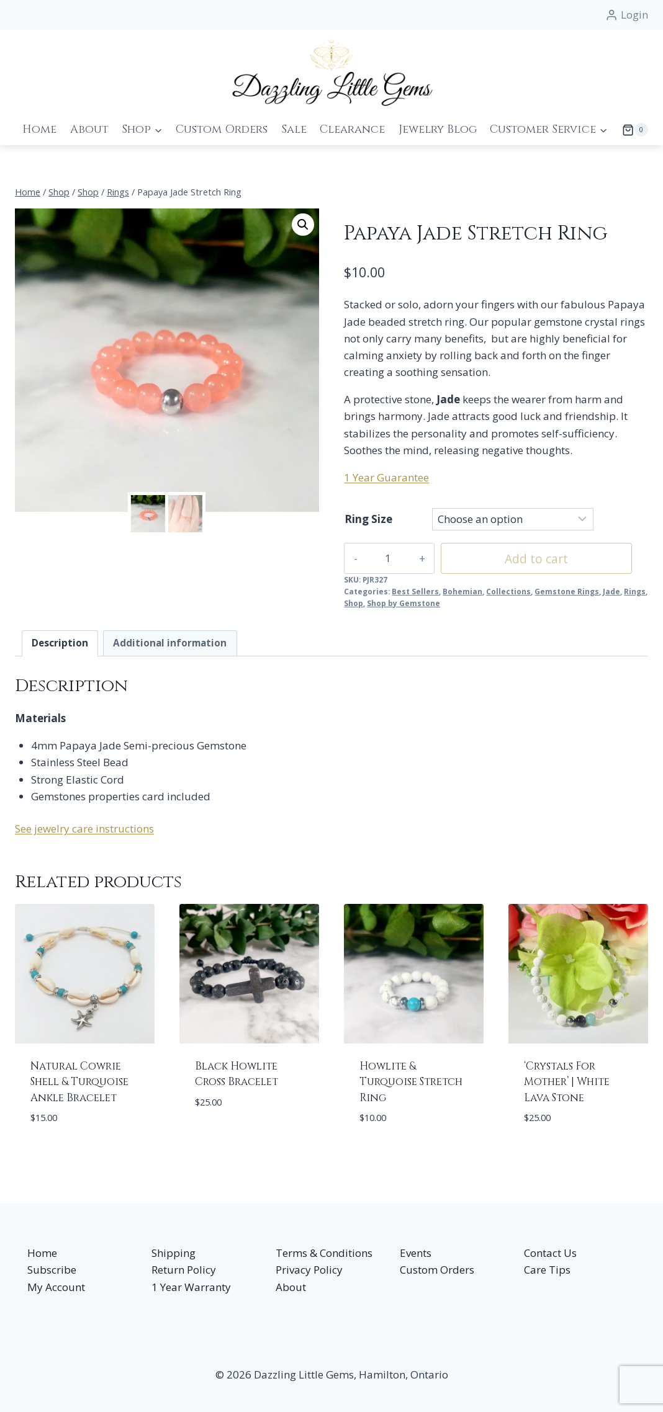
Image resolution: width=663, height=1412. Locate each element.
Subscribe (51, 1269)
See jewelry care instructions (84, 828)
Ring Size (368, 519)
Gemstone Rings (566, 591)
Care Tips (547, 1269)
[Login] (626, 15)
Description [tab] (60, 643)
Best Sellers (415, 591)
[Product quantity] (380, 558)
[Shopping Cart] (631, 129)
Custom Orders (222, 129)
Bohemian (462, 591)
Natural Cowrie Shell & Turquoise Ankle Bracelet (79, 1082)
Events (415, 1253)
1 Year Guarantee (386, 477)
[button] (303, 224)
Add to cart (522, 559)
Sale (294, 129)
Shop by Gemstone (403, 603)
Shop (353, 603)
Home (39, 129)
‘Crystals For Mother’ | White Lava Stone (567, 1082)
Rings (635, 591)
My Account (56, 1287)
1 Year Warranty (191, 1287)
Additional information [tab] (170, 643)
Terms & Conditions (324, 1253)
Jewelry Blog (438, 129)
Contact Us (550, 1253)
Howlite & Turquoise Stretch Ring (410, 1082)
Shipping (173, 1253)
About (89, 129)
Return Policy (183, 1269)
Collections (508, 591)
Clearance (352, 129)
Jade (611, 591)
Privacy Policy (309, 1269)
